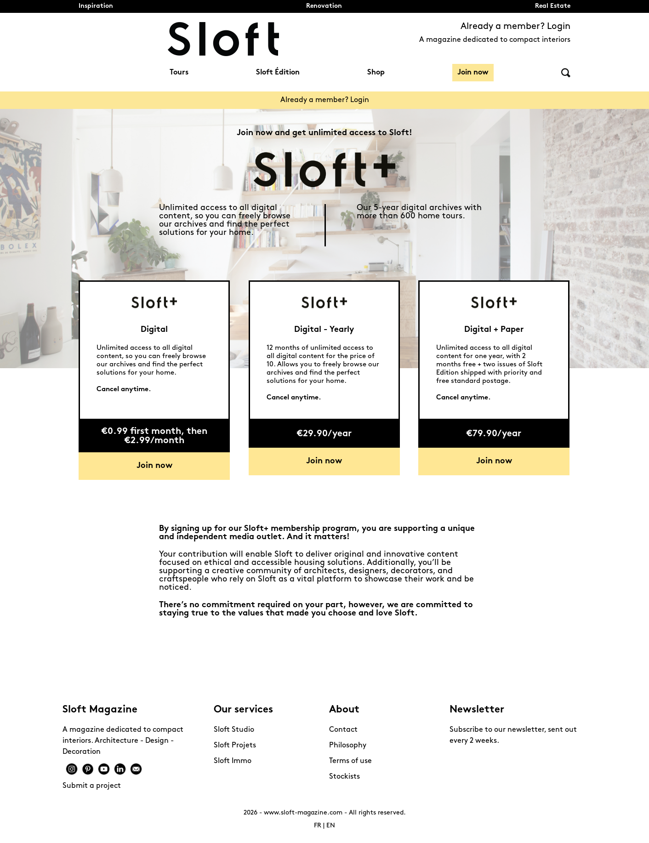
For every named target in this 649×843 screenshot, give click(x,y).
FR (317, 825)
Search (565, 73)
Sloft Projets (235, 745)
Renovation (324, 6)
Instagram (72, 769)
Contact (343, 730)
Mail (136, 769)
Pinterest (88, 769)
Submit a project (92, 786)
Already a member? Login (515, 26)
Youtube (104, 769)
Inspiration (96, 6)
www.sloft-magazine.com (303, 812)
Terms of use (350, 761)
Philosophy (347, 745)
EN (330, 825)
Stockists (344, 776)
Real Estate (552, 6)
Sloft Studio (234, 730)
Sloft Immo (232, 761)
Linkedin (120, 769)
